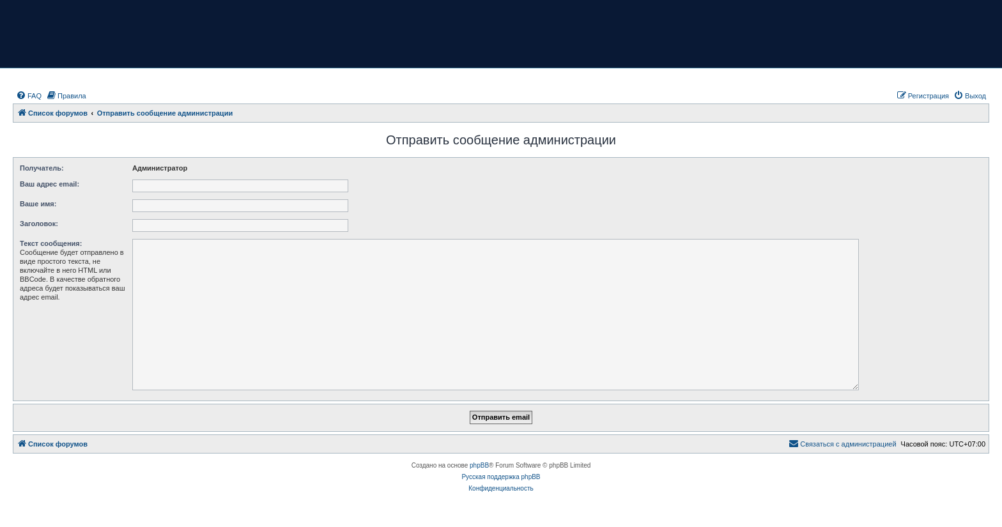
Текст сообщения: (51, 243)
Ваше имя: (38, 204)
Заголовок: (39, 223)
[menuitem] (29, 95)
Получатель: (42, 168)
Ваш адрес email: (49, 184)
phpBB (479, 465)
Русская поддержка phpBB (500, 476)
